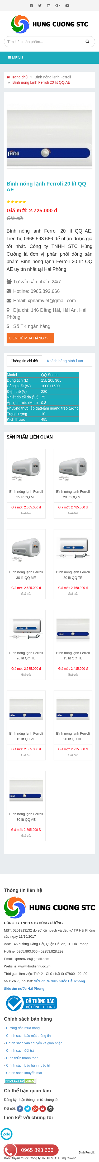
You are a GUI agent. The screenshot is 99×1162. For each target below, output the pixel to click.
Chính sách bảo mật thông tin (28, 1036)
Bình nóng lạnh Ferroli (53, 77)
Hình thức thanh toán (22, 1058)
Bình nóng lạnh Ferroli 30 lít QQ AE (26, 817)
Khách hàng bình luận (65, 361)
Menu (15, 58)
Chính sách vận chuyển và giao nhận (34, 1043)
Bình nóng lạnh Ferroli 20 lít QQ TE (26, 655)
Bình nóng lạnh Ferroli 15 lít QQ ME (26, 494)
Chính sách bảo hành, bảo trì (28, 1065)
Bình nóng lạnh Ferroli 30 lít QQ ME (26, 575)
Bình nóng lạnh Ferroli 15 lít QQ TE (73, 655)
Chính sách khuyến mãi (24, 1073)
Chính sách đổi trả (20, 1050)
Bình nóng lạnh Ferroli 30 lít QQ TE (73, 575)
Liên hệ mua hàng (28, 338)
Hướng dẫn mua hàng (23, 1028)
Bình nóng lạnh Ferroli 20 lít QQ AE (41, 82)
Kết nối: (10, 1108)
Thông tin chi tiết (24, 361)
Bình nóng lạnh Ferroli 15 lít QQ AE (26, 736)
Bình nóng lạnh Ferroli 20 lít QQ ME (73, 494)
